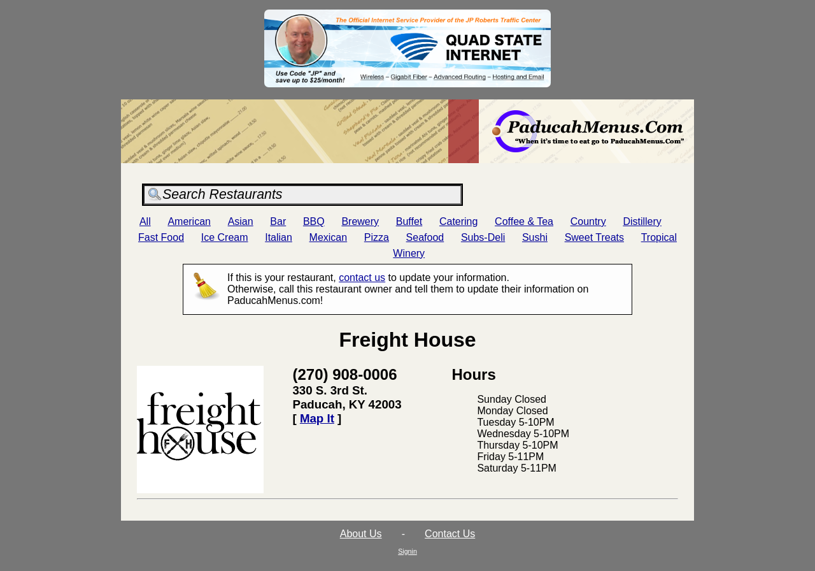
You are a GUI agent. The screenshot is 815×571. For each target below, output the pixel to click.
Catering (458, 221)
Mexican (328, 237)
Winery (409, 253)
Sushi (535, 237)
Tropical (659, 237)
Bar (278, 221)
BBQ (314, 221)
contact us (362, 277)
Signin (407, 551)
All (145, 221)
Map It (317, 418)
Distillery (642, 221)
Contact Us (450, 533)
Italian (278, 237)
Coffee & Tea (524, 221)
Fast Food (161, 237)
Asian (240, 221)
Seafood (425, 237)
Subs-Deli (483, 237)
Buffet (409, 221)
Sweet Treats (594, 237)
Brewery (360, 221)
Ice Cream (224, 237)
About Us (361, 533)
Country (588, 221)
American (189, 221)
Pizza (376, 237)
